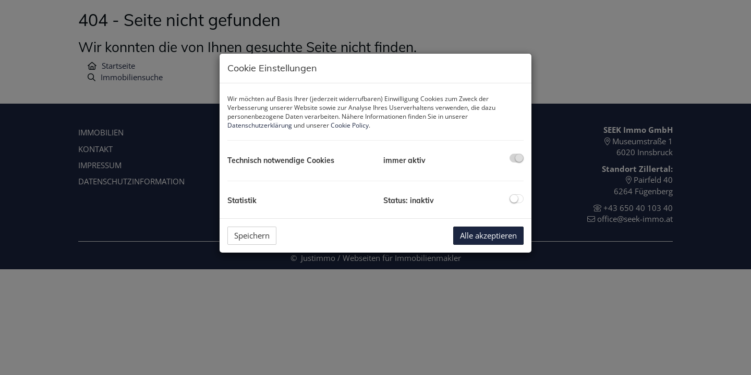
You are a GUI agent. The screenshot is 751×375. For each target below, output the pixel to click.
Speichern (252, 235)
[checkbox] (517, 158)
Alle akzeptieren (488, 235)
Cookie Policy (350, 125)
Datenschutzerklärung (259, 125)
